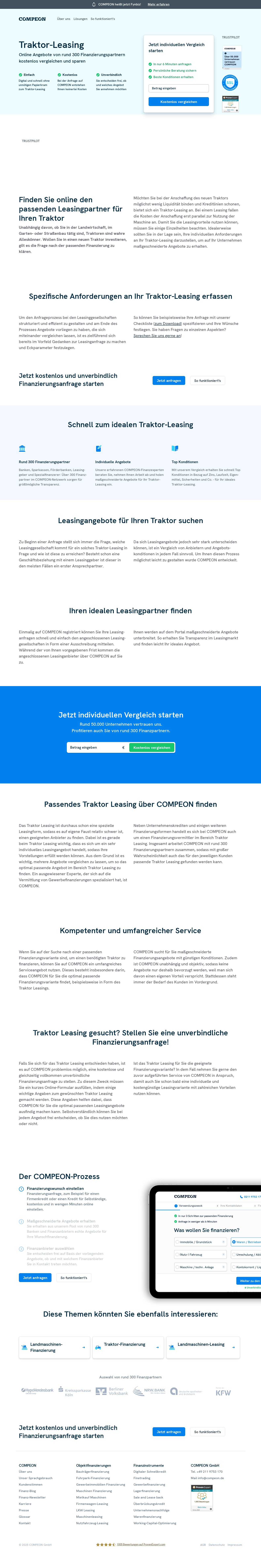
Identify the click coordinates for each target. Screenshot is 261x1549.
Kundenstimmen (30, 1484)
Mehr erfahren (159, 4)
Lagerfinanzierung (147, 1491)
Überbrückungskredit (149, 1504)
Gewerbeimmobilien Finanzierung (100, 1484)
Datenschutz (217, 1545)
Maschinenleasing (89, 1517)
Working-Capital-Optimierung (155, 1523)
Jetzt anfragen (169, 380)
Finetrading (142, 1478)
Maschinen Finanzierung (94, 1491)
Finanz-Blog (27, 1491)
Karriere (25, 1504)
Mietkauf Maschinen (91, 1497)
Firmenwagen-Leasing (92, 1504)
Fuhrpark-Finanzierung (93, 1478)
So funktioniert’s (103, 19)
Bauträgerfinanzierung (92, 1472)
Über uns (63, 19)
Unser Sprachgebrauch (35, 1478)
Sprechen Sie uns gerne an (157, 335)
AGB (203, 1545)
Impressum (235, 1545)
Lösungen (80, 19)
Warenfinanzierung (147, 1517)
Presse (24, 1510)
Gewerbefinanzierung (149, 1484)
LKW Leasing (85, 1510)
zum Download (167, 323)
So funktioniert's (207, 380)
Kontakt (25, 1523)
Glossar (24, 1517)
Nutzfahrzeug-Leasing (92, 1523)
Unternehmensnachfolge (152, 1510)
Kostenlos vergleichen (178, 101)
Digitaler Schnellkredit (150, 1472)
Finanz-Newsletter (32, 1497)
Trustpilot (231, 37)
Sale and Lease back (148, 1497)
